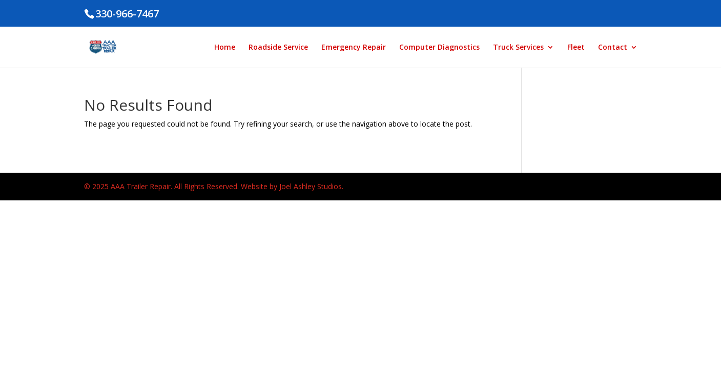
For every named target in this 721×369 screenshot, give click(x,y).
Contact (612, 48)
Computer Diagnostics (439, 48)
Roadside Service (278, 48)
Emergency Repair (353, 48)
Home (224, 48)
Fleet (576, 48)
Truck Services (518, 48)
